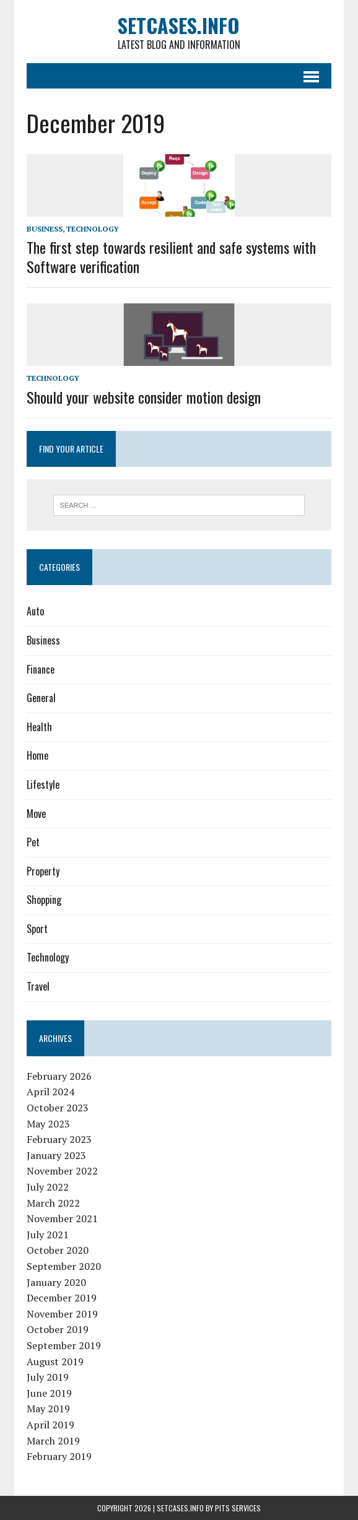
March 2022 (53, 1203)
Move (36, 813)
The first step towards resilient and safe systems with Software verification (171, 256)
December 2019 (62, 1298)
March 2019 (53, 1441)
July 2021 (48, 1234)
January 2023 (56, 1155)
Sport (37, 928)
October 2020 (58, 1250)
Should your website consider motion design (144, 397)
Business (45, 228)
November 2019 (62, 1314)
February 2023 (59, 1139)
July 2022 (48, 1187)
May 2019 (48, 1408)
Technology (92, 228)
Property (43, 871)
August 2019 (55, 1361)
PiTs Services (238, 1508)
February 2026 (59, 1076)
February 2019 (59, 1456)
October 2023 (58, 1107)
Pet (33, 842)
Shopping (44, 899)
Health (39, 726)
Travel (38, 986)
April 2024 (50, 1091)
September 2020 (64, 1266)
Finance (41, 669)
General (41, 697)
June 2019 (49, 1393)
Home (37, 755)
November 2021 (62, 1218)
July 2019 (48, 1377)
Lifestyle (43, 784)
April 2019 (50, 1424)
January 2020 (56, 1282)
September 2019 (64, 1345)
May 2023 (48, 1124)
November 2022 (62, 1171)
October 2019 (58, 1329)
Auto (35, 611)
